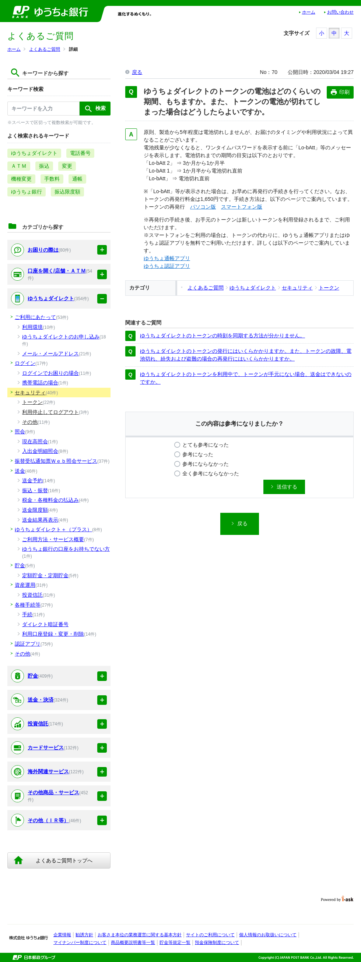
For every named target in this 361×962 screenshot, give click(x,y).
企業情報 (62, 934)
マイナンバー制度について (79, 942)
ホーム (308, 12)
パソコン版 (203, 207)
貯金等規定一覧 (175, 942)
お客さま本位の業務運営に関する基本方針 (140, 934)
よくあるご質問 (44, 49)
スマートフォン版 (241, 207)
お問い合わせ (340, 12)
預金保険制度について (217, 942)
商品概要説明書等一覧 (133, 942)
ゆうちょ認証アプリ (167, 266)
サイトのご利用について (210, 934)
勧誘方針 (84, 934)
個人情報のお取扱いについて (268, 934)
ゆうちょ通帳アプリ (167, 258)
